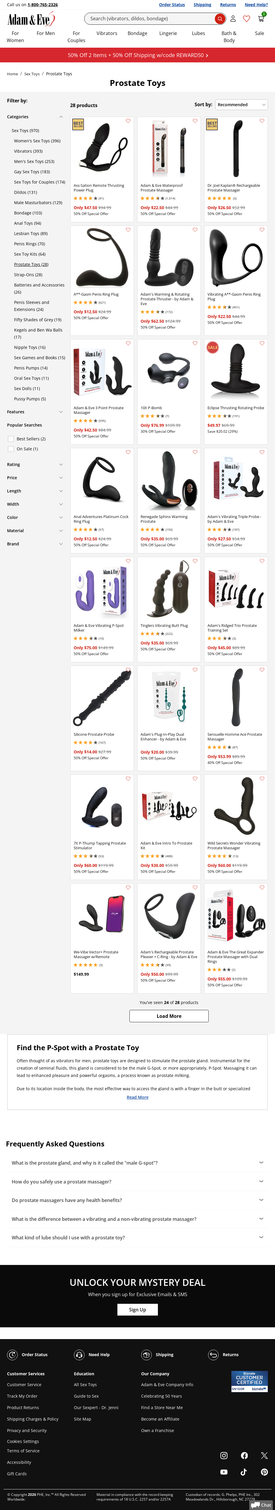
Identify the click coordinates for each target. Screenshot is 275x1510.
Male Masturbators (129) (38, 202)
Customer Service (24, 1384)
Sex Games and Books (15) (39, 357)
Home (12, 73)
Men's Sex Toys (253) (34, 161)
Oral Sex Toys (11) (31, 378)
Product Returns (23, 1407)
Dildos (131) (25, 192)
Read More (138, 1097)
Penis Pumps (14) (31, 368)
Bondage (137, 33)
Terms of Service (23, 1451)
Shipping (202, 4)
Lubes (198, 33)
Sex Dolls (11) (27, 388)
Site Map (82, 1419)
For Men (46, 33)
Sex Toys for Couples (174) (39, 182)
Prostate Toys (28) (31, 264)
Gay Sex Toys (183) (32, 171)
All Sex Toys (85, 1384)
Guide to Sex (86, 1396)
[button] (169, 1016)
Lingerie (168, 33)
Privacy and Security (27, 1430)
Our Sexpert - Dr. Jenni (96, 1407)
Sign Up (137, 1309)
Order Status (172, 4)
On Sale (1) (27, 449)
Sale (259, 33)
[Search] (155, 19)
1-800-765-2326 (43, 4)
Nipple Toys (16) (29, 347)
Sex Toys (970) (25, 130)
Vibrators (107, 33)
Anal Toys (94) (27, 223)
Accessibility (19, 1462)
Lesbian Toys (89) (31, 233)
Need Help (92, 1355)
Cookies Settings (23, 1441)
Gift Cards (17, 1473)
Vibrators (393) (28, 151)
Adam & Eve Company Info (167, 1384)
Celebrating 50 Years (161, 1396)
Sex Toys (32, 73)
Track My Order (22, 1396)
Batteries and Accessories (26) (39, 288)
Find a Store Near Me (162, 1407)
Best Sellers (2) (31, 439)
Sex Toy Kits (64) (29, 254)
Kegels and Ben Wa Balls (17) (38, 333)
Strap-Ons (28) (28, 274)
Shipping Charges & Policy (32, 1419)
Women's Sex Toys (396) (37, 141)
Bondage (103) (28, 213)
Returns (228, 4)
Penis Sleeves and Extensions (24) (31, 305)
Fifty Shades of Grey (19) (37, 319)
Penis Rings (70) (29, 244)
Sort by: (203, 104)
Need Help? (256, 4)
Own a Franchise (157, 1430)
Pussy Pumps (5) (30, 399)
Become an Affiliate (160, 1419)
